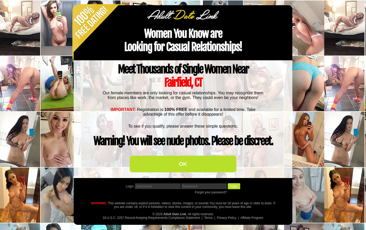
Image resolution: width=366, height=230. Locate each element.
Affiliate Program (251, 218)
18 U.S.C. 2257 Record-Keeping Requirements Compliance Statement (151, 218)
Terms (208, 218)
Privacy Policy (226, 218)
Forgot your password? (211, 192)
